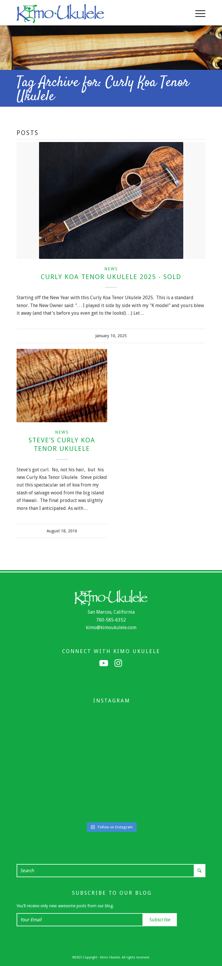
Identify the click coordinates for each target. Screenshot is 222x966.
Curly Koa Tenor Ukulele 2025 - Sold (111, 277)
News (111, 268)
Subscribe (159, 919)
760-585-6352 (111, 620)
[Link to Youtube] (103, 663)
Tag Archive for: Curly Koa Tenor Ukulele (103, 90)
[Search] (111, 870)
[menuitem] (197, 13)
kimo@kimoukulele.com (111, 627)
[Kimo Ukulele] (92, 13)
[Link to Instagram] (118, 663)
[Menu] (197, 13)
